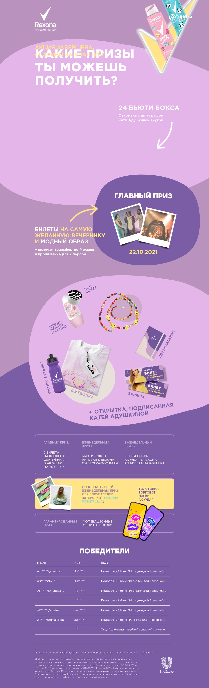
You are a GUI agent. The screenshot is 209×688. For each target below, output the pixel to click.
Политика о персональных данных (56, 653)
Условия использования (97, 653)
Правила (147, 653)
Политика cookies (127, 653)
